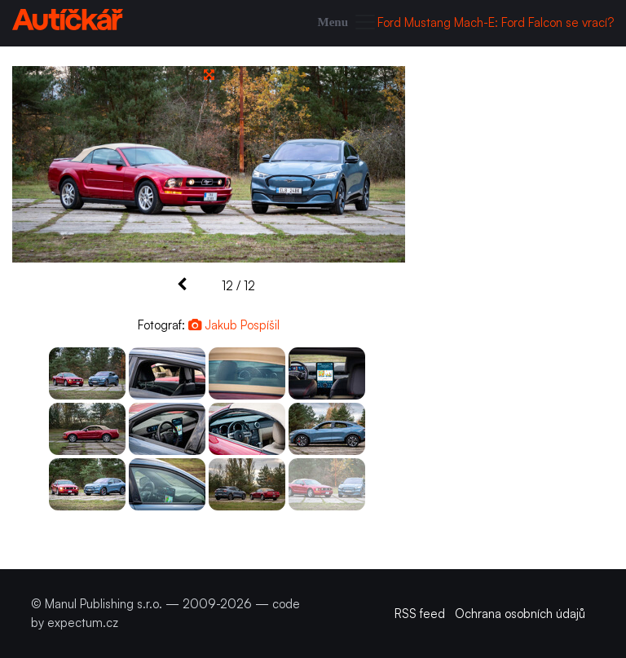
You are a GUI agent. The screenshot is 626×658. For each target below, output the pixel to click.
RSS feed (420, 613)
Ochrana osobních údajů (520, 613)
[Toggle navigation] (348, 23)
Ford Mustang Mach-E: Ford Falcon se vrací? (495, 22)
